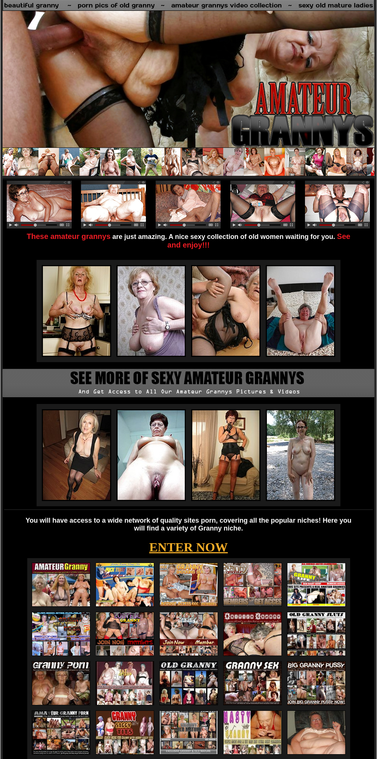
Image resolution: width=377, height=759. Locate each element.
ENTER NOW (188, 547)
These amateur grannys (69, 236)
